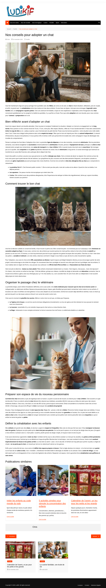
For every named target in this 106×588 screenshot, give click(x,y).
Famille (51, 22)
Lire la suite (10, 516)
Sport (57, 22)
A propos (80, 585)
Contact (87, 585)
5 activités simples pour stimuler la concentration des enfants (53, 503)
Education (64, 22)
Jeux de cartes (14, 22)
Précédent (11, 536)
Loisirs (45, 22)
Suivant (96, 536)
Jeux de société (25, 22)
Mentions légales (96, 585)
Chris (7, 39)
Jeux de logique (37, 22)
